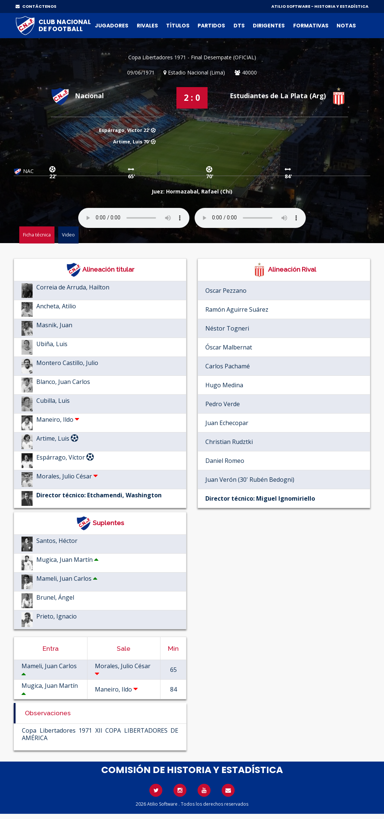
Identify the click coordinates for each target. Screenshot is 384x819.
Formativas (310, 25)
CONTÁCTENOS (36, 6)
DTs (239, 25)
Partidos (211, 25)
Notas (346, 25)
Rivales (147, 25)
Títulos (177, 25)
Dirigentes (269, 25)
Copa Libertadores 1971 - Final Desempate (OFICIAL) (192, 57)
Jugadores (111, 25)
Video (68, 234)
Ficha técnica (37, 234)
